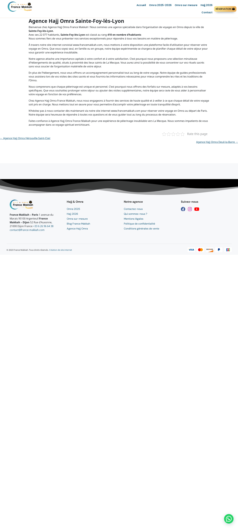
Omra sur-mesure (77, 218)
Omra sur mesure (186, 5)
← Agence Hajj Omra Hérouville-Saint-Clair (25, 138)
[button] (229, 519)
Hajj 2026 (206, 5)
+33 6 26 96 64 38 (43, 226)
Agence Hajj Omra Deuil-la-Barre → (217, 142)
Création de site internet (60, 249)
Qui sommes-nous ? (135, 214)
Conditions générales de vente (141, 228)
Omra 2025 (73, 209)
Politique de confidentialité (139, 223)
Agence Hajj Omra (77, 228)
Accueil (141, 5)
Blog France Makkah (78, 223)
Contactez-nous (133, 209)
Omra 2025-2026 (160, 5)
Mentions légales (133, 218)
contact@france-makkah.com (27, 230)
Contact (207, 12)
